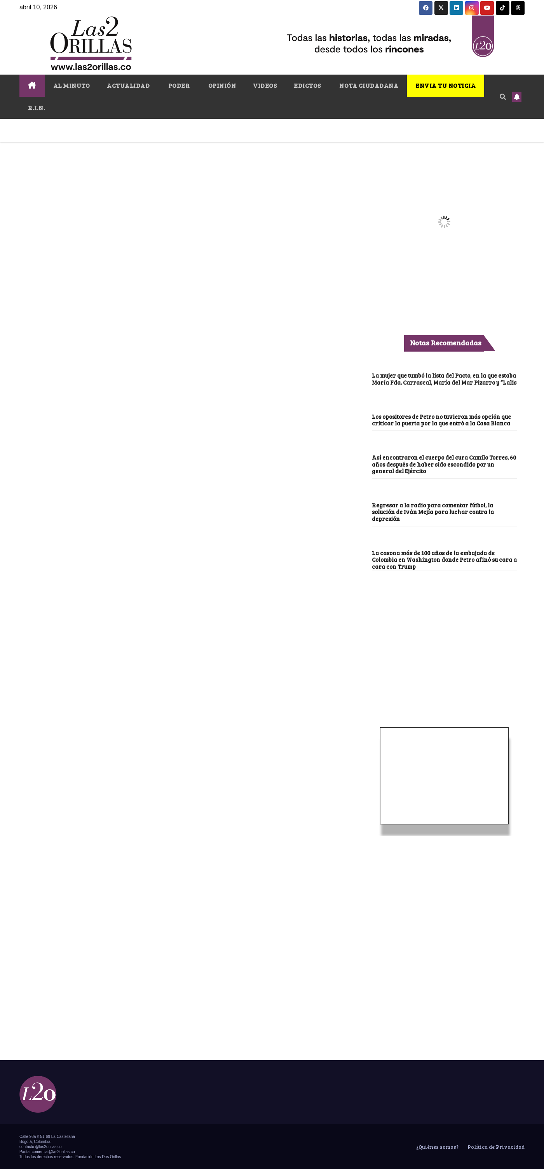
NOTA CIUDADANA (368, 85)
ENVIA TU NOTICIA (445, 85)
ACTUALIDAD (128, 85)
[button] (503, 96)
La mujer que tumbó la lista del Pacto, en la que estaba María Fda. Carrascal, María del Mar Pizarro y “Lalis (444, 378)
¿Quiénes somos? (437, 1146)
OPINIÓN (221, 85)
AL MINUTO (71, 85)
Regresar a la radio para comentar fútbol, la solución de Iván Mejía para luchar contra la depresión (433, 512)
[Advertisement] (444, 628)
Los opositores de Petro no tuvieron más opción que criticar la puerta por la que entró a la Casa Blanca (441, 420)
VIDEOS (265, 85)
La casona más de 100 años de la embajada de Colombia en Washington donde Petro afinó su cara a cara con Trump (444, 559)
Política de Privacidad (495, 1146)
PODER (178, 85)
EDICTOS (307, 85)
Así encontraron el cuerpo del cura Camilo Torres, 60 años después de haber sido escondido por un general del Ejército (444, 464)
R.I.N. (36, 107)
